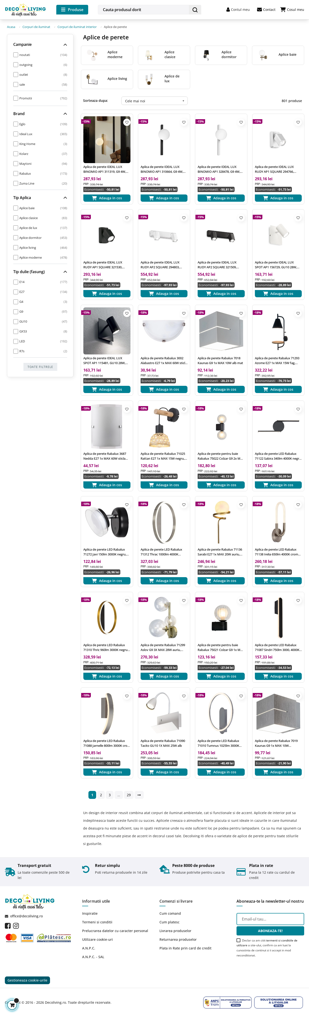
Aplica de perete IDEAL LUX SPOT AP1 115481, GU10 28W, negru (104, 360)
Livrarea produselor (175, 930)
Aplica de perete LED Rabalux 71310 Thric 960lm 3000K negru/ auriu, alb (106, 647)
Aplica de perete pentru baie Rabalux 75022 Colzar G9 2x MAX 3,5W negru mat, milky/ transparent (221, 456)
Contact (266, 9)
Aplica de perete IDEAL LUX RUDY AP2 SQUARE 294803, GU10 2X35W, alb (160, 265)
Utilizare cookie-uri (97, 939)
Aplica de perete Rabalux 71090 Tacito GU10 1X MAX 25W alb (163, 743)
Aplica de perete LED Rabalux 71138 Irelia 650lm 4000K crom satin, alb (276, 552)
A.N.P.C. (88, 948)
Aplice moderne (115, 54)
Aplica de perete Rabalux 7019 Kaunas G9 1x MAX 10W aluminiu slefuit (276, 743)
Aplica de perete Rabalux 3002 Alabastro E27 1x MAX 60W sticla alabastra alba (164, 360)
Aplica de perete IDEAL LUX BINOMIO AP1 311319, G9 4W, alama (104, 169)
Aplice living (117, 78)
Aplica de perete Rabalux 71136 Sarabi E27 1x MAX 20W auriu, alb (220, 552)
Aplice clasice (170, 54)
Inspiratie (90, 913)
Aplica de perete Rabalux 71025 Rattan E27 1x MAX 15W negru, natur (163, 456)
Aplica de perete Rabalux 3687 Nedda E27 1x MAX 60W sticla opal (104, 456)
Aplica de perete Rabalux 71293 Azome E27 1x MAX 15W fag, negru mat (277, 360)
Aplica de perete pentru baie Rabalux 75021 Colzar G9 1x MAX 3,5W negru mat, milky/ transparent (221, 647)
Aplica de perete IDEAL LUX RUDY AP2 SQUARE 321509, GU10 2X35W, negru (217, 265)
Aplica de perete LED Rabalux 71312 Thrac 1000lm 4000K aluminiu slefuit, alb (161, 552)
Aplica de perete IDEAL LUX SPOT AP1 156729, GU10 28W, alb (276, 265)
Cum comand (170, 913)
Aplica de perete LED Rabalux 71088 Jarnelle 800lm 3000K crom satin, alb (106, 743)
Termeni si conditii (97, 922)
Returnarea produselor (178, 939)
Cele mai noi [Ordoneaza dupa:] (156, 101)
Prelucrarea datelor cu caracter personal (115, 930)
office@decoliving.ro (26, 916)
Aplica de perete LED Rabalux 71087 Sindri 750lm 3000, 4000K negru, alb (277, 647)
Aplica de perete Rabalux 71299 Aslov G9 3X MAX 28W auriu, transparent (163, 647)
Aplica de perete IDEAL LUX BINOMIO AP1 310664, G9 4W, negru (162, 169)
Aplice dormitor (229, 54)
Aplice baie (287, 54)
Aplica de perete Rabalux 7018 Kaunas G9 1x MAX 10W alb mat (220, 360)
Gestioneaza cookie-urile (27, 980)
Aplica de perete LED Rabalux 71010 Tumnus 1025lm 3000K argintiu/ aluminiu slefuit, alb (218, 743)
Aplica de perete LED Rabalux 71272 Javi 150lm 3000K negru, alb (104, 552)
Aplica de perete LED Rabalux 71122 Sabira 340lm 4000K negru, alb (278, 456)
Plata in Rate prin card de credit (185, 948)
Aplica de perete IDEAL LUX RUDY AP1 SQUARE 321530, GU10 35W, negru (102, 265)
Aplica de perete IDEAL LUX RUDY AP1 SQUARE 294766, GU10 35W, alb (274, 169)
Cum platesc (169, 922)
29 (129, 795)
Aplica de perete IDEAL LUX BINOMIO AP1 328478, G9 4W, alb (219, 169)
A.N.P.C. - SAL (93, 957)
